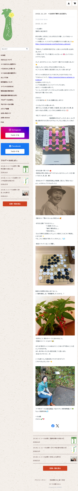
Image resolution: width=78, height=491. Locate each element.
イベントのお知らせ (7, 86)
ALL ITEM (4, 77)
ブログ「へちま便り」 (7, 100)
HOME (3, 55)
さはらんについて (6, 60)
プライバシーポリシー (41, 480)
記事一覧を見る (55, 468)
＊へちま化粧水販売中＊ (8, 73)
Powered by (55, 487)
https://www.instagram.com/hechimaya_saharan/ (53, 44)
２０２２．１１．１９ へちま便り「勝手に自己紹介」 (51, 14)
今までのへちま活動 (7, 104)
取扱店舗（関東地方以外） (9, 95)
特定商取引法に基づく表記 (57, 480)
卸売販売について (6, 82)
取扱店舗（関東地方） (7, 91)
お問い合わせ (5, 118)
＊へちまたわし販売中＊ (8, 64)
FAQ (2, 122)
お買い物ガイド (6, 113)
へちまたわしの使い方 (8, 69)
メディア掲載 (5, 109)
